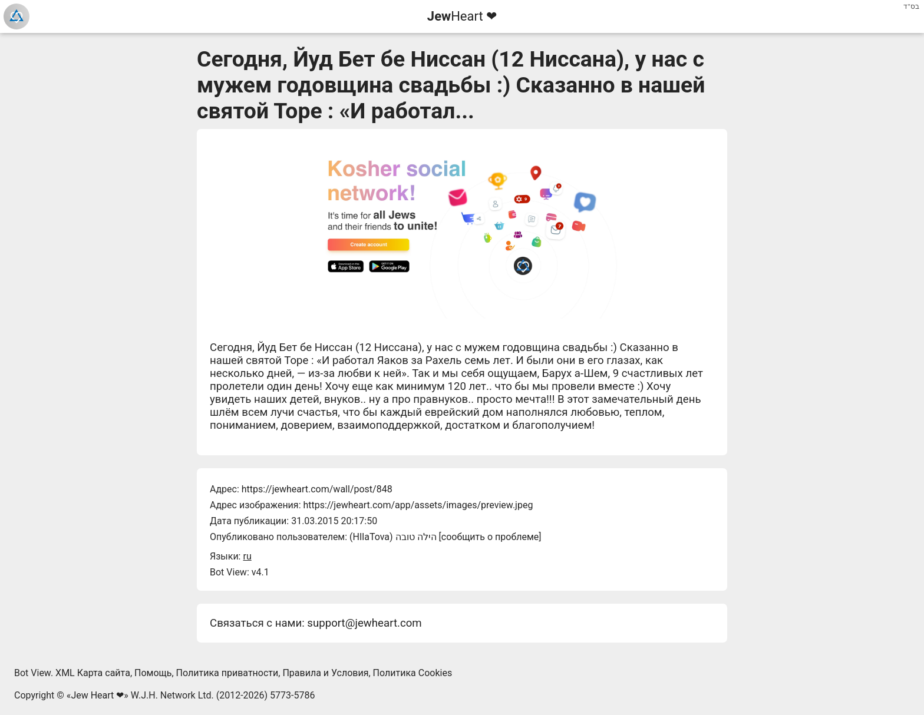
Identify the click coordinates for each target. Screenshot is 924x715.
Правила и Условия (325, 672)
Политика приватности (227, 672)
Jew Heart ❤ (97, 695)
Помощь (152, 672)
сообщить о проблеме (490, 536)
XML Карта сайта (92, 672)
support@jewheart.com (364, 623)
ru (247, 556)
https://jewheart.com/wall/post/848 (317, 489)
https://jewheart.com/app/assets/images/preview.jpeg (418, 505)
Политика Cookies (413, 672)
